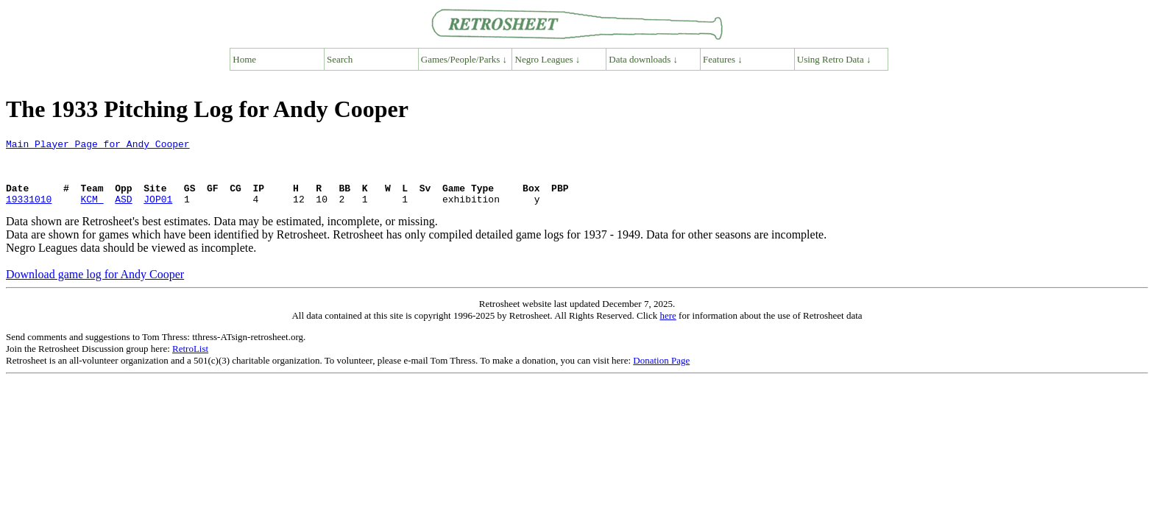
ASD (123, 212)
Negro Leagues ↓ (548, 59)
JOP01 (158, 212)
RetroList (190, 361)
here (667, 328)
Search (340, 59)
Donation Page (661, 373)
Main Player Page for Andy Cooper (98, 145)
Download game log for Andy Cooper (95, 287)
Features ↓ (723, 59)
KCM (91, 212)
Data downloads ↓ (643, 59)
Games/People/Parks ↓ (464, 59)
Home (244, 59)
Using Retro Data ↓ (834, 59)
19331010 (29, 212)
